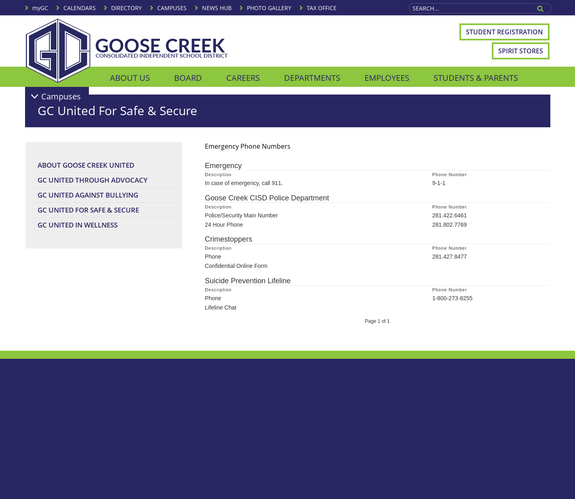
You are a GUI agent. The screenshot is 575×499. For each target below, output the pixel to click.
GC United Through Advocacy (92, 180)
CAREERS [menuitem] (243, 77)
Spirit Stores (520, 50)
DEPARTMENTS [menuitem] (312, 77)
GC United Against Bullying (88, 195)
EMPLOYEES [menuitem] (386, 77)
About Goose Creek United (86, 165)
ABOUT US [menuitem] (130, 77)
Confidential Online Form (236, 266)
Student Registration (504, 31)
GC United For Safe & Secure (88, 210)
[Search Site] (470, 8)
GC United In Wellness (78, 224)
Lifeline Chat (220, 307)
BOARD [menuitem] (188, 77)
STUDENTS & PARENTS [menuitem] (476, 77)
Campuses (61, 96)
